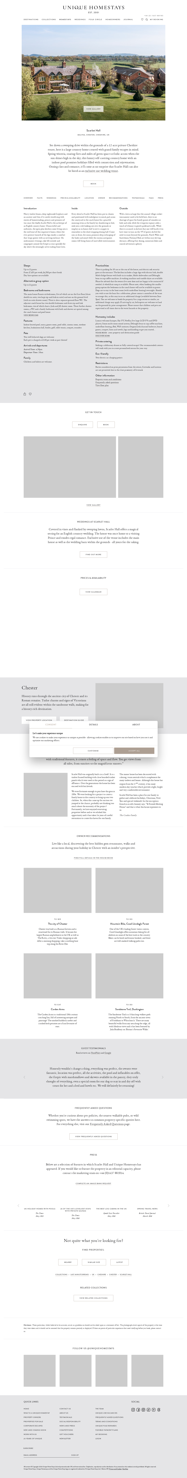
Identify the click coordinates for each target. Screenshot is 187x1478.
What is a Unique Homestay (37, 1413)
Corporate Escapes (33, 1426)
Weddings (51, 198)
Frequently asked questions (107, 382)
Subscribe (28, 1448)
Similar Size (94, 1262)
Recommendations (118, 198)
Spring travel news (147, 1208)
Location (89, 198)
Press (160, 198)
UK (108, 135)
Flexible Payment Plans (106, 1430)
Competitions (66, 1430)
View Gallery (93, 109)
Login (98, 1438)
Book (93, 183)
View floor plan (102, 385)
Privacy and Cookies (115, 1469)
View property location (39, 720)
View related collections (93, 1298)
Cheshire (101, 135)
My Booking (101, 1434)
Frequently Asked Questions (107, 1124)
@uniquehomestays (100, 1348)
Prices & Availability (70, 198)
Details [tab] (93, 724)
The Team (99, 1409)
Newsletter (65, 1438)
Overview (28, 198)
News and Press (67, 1426)
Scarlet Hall (94, 130)
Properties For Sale (33, 1421)
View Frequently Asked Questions (93, 1136)
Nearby (68, 1262)
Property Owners (32, 1417)
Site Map (125, 1469)
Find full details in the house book (93, 858)
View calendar (93, 592)
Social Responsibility (70, 1421)
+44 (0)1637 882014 (111, 1173)
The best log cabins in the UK (111, 1208)
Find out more (93, 554)
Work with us (30, 1434)
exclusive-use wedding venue (101, 170)
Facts (39, 198)
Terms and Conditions (106, 1421)
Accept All (134, 750)
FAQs (151, 198)
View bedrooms (31, 315)
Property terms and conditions (108, 379)
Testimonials (138, 198)
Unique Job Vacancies (106, 1413)
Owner (101, 198)
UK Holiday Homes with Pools (39, 1208)
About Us (64, 1413)
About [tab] (136, 724)
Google (107, 1053)
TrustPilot (95, 1053)
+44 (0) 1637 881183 (153, 15)
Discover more (102, 336)
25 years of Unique (33, 1438)
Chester (90, 135)
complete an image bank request (93, 1183)
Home (26, 1409)
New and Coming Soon (35, 1430)
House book (101, 332)
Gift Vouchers (67, 1434)
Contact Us (65, 1409)
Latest (119, 1262)
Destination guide (74, 720)
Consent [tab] (50, 724)
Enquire (82, 424)
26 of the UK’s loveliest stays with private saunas (75, 1209)
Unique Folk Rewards (106, 1426)
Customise (93, 750)
